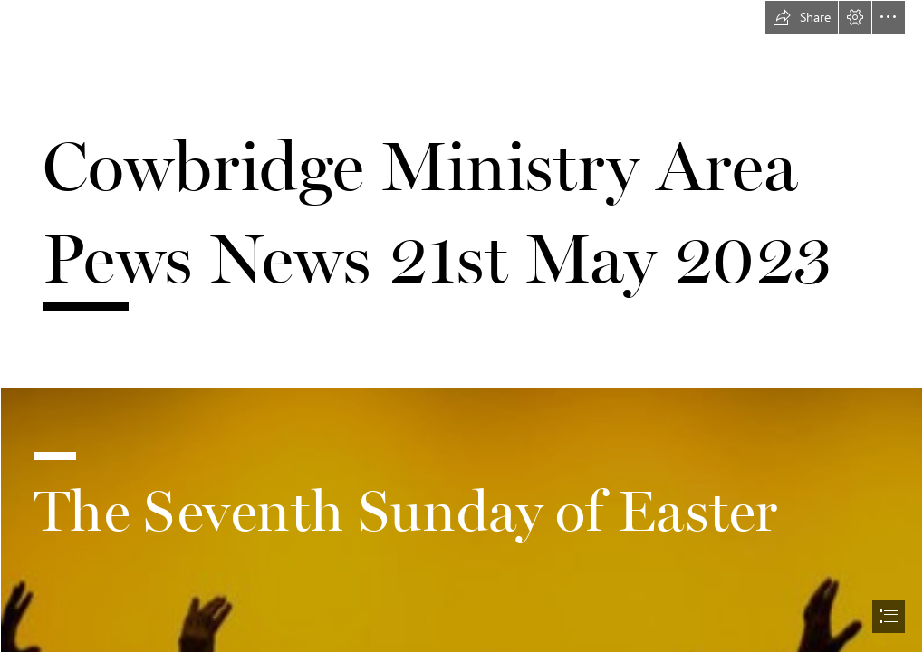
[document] (461, 326)
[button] (801, 17)
